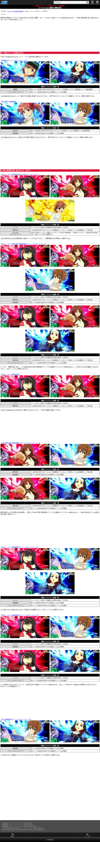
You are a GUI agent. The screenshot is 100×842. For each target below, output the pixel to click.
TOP (4, 11)
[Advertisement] (50, 36)
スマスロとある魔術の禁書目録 (15, 11)
